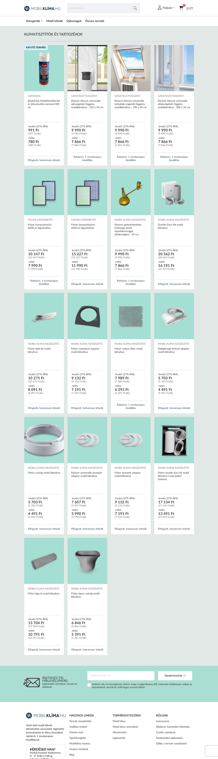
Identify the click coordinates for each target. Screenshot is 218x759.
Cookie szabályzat (166, 732)
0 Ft (186, 7)
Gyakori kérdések (78, 749)
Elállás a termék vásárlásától (171, 743)
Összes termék (94, 21)
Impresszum (162, 721)
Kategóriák (34, 21)
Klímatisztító (120, 732)
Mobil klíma (119, 721)
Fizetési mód (76, 732)
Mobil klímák (54, 21)
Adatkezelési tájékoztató (169, 738)
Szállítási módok (78, 727)
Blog (71, 755)
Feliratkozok (175, 676)
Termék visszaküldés (80, 721)
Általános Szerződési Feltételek (173, 727)
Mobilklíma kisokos (79, 743)
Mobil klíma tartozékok (125, 727)
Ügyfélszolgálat (77, 738)
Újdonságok (74, 21)
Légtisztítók (119, 738)
